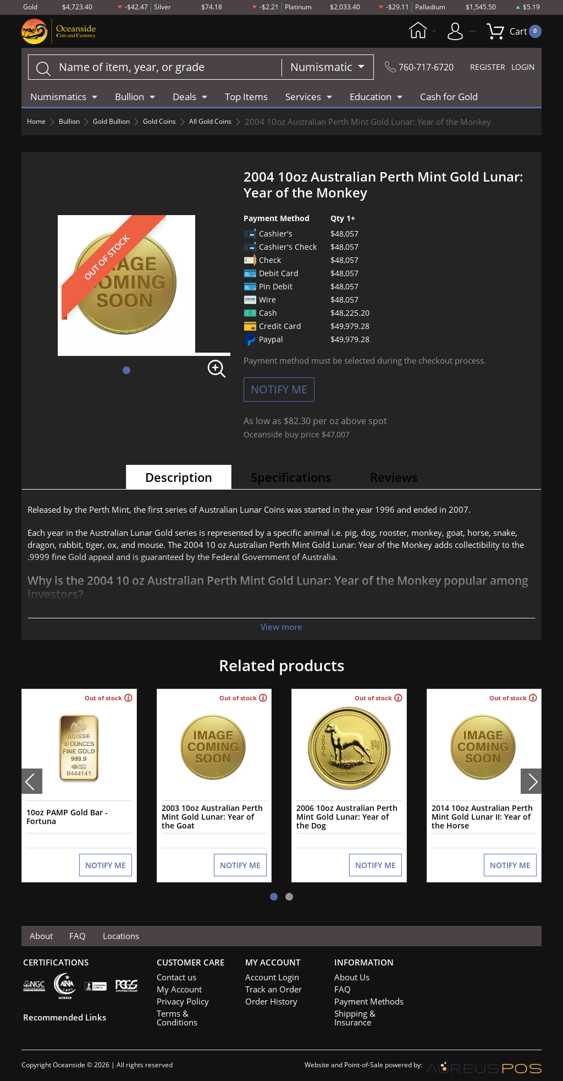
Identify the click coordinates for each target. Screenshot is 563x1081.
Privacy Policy (179, 996)
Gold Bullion (127, 124)
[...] (148, 69)
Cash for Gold (449, 98)
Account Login (268, 972)
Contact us (174, 972)
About (43, 930)
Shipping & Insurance (369, 1008)
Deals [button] (184, 98)
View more (281, 628)
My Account (437, 32)
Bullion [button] (129, 98)
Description (178, 479)
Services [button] (303, 98)
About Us (349, 972)
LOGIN (520, 69)
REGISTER (477, 69)
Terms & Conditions (189, 1008)
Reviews (394, 479)
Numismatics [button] (58, 98)
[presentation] (31, 780)
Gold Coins (184, 124)
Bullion (76, 124)
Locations (129, 930)
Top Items (246, 98)
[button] (126, 372)
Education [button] (370, 98)
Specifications (291, 479)
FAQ (83, 930)
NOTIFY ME (279, 391)
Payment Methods (364, 996)
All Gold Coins (245, 124)
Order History (267, 996)
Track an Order (269, 984)
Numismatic (309, 69)
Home (365, 32)
